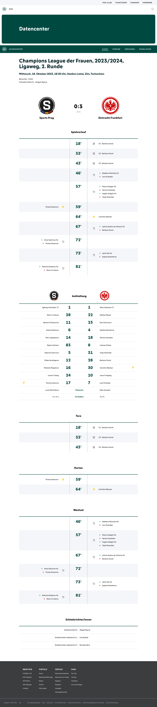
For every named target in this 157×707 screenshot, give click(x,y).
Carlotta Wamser (105, 217)
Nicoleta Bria (85, 645)
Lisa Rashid (84, 637)
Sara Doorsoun (105, 322)
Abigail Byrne (41, 82)
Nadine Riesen (105, 315)
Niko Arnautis (105, 390)
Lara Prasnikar (107, 177)
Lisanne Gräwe (105, 345)
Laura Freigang (106, 375)
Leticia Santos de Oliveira (112, 226)
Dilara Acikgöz (107, 186)
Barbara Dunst (107, 144)
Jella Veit (105, 253)
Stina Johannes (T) (107, 307)
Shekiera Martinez (109, 173)
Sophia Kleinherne (109, 257)
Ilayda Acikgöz (108, 193)
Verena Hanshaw (108, 190)
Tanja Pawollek (108, 197)
